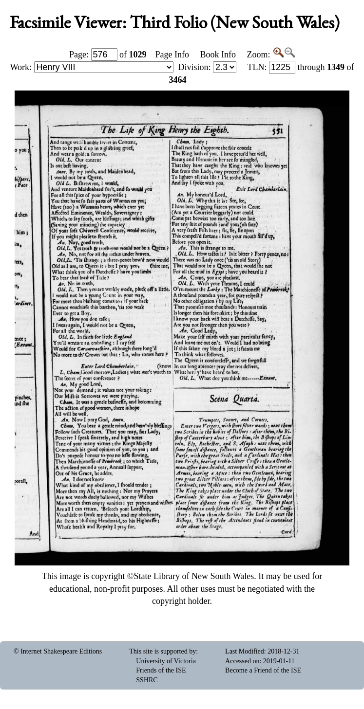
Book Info (218, 54)
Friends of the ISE (161, 670)
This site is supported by (162, 651)
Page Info (172, 54)
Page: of (108, 54)
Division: (207, 67)
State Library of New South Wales (194, 576)
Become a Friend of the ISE (263, 670)
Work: (91, 67)
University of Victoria (166, 661)
